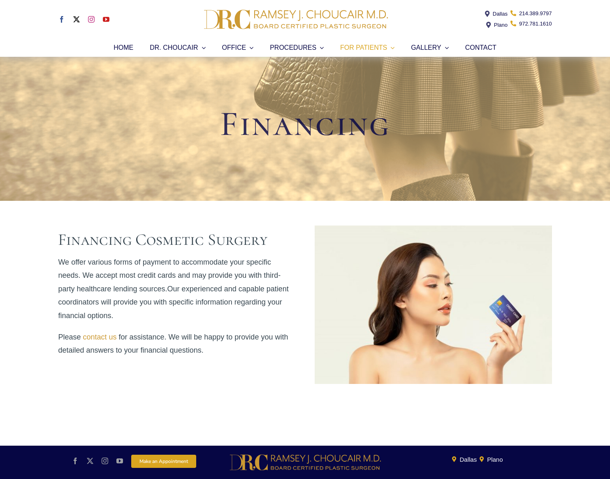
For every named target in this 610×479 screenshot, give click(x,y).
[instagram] (91, 19)
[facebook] (61, 19)
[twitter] (76, 19)
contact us (100, 337)
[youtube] (106, 19)
